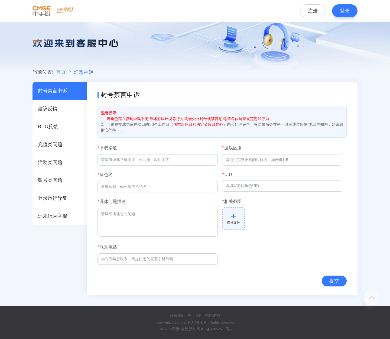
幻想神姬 (83, 72)
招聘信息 (212, 316)
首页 (61, 72)
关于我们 (195, 316)
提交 (334, 281)
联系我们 (177, 316)
